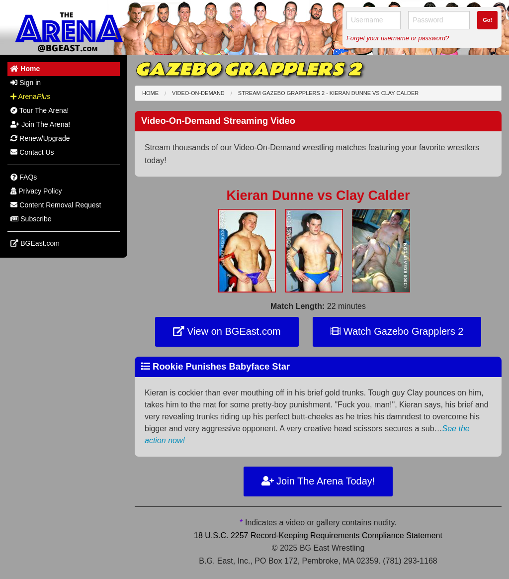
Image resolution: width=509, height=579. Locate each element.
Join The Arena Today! (318, 481)
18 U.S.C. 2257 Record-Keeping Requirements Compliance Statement (318, 535)
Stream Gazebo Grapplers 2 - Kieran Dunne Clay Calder (328, 93)
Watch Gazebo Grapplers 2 (397, 331)
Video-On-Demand (198, 93)
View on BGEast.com (227, 331)
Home (150, 93)
